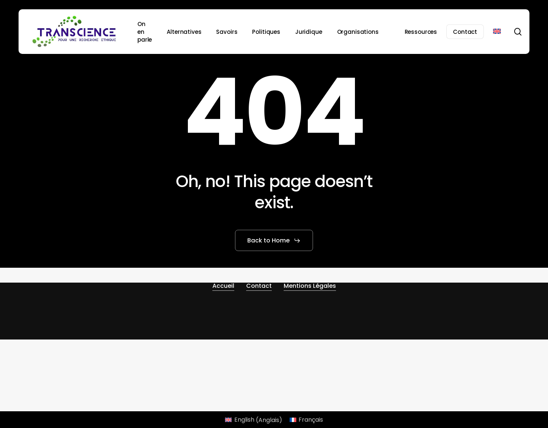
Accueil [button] (223, 285)
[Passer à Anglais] (496, 32)
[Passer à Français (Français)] (306, 420)
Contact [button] (259, 285)
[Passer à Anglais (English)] (253, 420)
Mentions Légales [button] (310, 285)
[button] (274, 240)
